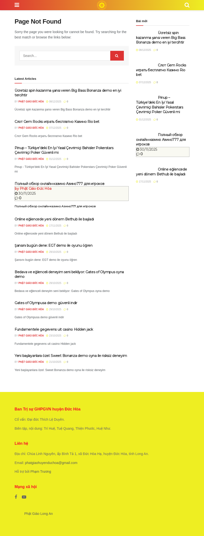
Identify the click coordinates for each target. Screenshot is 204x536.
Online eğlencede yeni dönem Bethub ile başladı (54, 219)
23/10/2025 (53, 335)
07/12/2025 (53, 128)
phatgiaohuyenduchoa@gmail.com (51, 463)
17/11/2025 (53, 225)
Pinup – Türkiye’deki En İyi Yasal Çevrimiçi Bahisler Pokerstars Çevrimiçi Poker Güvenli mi (159, 104)
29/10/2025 (53, 252)
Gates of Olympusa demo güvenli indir (46, 303)
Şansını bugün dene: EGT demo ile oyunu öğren (54, 245)
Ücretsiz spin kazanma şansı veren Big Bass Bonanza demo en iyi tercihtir (160, 38)
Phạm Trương (40, 471)
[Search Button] (117, 56)
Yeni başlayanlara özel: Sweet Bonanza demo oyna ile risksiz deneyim (71, 356)
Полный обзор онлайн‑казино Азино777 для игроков (59, 184)
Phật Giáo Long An (38, 514)
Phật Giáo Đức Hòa (31, 101)
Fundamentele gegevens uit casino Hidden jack (54, 329)
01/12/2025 (53, 159)
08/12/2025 (53, 101)
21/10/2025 (53, 362)
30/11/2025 (25, 193)
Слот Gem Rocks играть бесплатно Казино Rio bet (57, 121)
